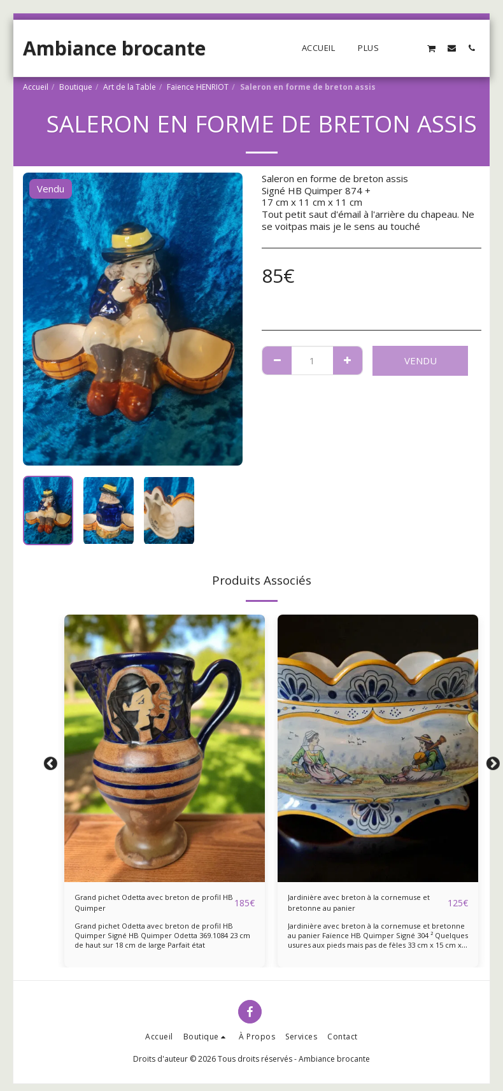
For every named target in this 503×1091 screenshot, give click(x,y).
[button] (411, 47)
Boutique (75, 87)
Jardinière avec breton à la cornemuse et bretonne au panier (361, 906)
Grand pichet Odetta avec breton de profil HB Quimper (147, 906)
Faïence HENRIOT (198, 87)
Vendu (420, 360)
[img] (164, 748)
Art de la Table (129, 87)
